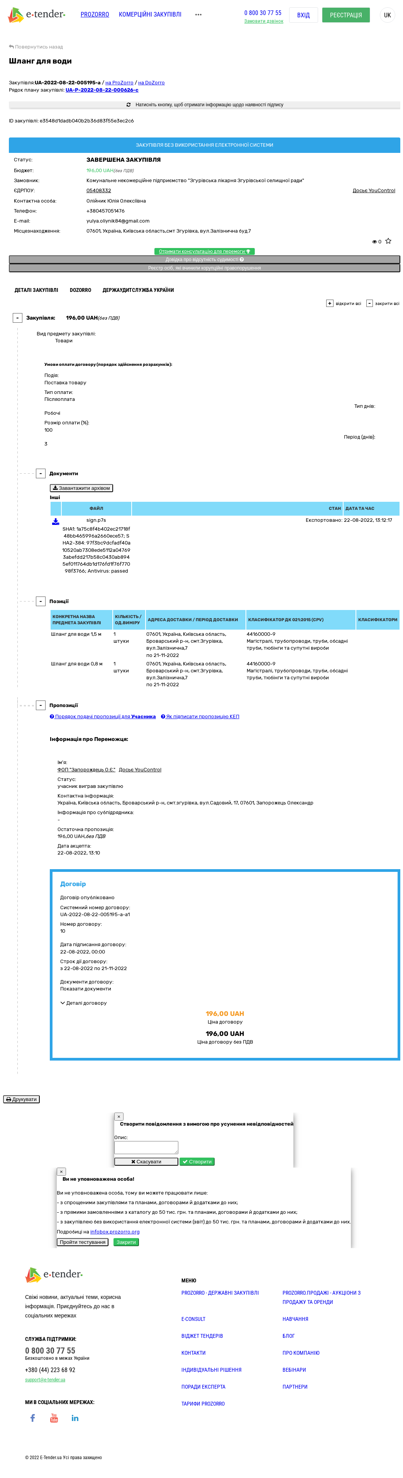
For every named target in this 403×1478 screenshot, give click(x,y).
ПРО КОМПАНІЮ (301, 1355)
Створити (197, 1164)
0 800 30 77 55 (262, 13)
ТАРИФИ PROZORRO (203, 1406)
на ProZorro (119, 82)
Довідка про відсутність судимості (204, 259)
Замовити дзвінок (263, 21)
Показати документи (85, 989)
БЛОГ (289, 1338)
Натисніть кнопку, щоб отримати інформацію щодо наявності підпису (205, 104)
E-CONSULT (193, 1321)
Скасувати (146, 1164)
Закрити (126, 1244)
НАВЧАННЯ (295, 1321)
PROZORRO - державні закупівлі (220, 1295)
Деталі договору (83, 1003)
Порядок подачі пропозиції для (103, 716)
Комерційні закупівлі (150, 14)
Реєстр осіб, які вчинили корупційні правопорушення (204, 268)
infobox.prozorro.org (115, 1234)
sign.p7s (96, 520)
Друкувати (21, 1099)
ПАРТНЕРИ (295, 1389)
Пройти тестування (82, 1244)
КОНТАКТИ (193, 1355)
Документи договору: (86, 982)
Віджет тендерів (202, 1338)
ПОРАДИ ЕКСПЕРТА (203, 1389)
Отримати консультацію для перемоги (204, 251)
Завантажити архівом (81, 488)
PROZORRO (95, 14)
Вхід (303, 15)
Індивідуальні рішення (211, 1372)
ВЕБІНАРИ (294, 1372)
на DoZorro (151, 82)
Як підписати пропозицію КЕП (200, 716)
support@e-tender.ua (45, 1382)
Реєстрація (346, 15)
